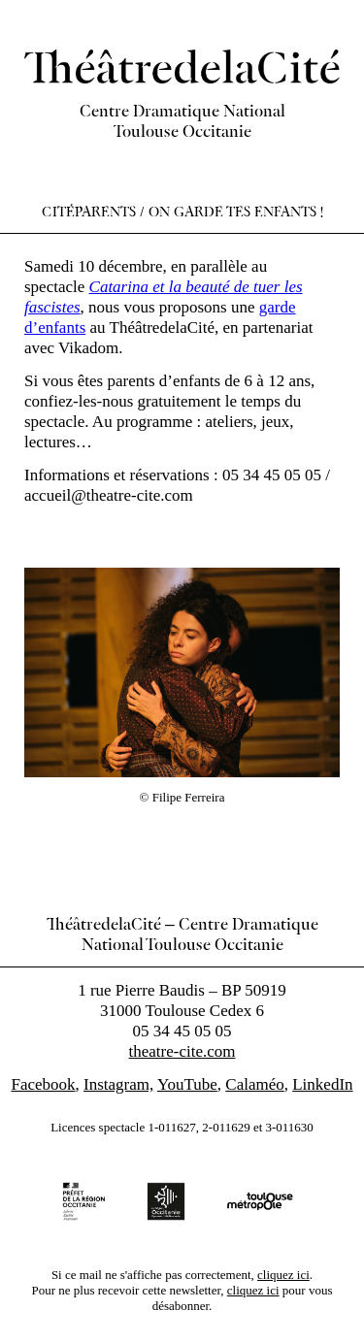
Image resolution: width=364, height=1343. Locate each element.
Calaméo (254, 1084)
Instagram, (118, 1084)
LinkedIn (322, 1084)
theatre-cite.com (182, 1051)
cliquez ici (283, 1274)
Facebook (43, 1084)
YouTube (187, 1084)
